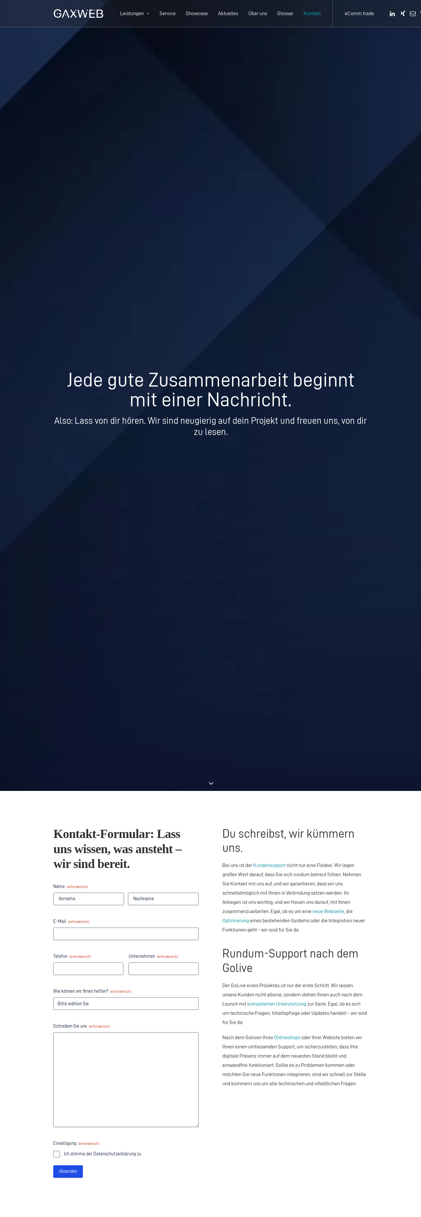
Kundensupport (269, 310)
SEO (227, 1043)
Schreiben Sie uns (81, 471)
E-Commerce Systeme (325, 771)
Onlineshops (287, 482)
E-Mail (71, 366)
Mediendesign (237, 1007)
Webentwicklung (336, 762)
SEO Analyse (235, 979)
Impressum (291, 970)
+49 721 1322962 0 (81, 1090)
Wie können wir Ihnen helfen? (92, 436)
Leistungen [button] (134, 13)
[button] (393, 13)
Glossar (285, 13)
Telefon (71, 401)
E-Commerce (236, 1136)
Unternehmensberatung (247, 970)
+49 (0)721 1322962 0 (253, 728)
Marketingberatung (242, 960)
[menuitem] (134, 13)
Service (168, 13)
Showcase (197, 13)
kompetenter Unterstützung (276, 448)
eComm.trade (359, 13)
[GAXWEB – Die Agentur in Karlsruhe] (78, 13)
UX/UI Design (236, 988)
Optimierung (235, 365)
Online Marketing (319, 752)
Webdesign (234, 997)
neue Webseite (328, 356)
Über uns (257, 13)
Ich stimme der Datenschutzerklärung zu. (103, 598)
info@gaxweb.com (257, 746)
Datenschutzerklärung (302, 960)
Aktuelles (228, 13)
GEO (227, 1034)
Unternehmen (153, 401)
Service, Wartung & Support (233, 1154)
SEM (227, 1053)
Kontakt (312, 13)
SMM (227, 1062)
